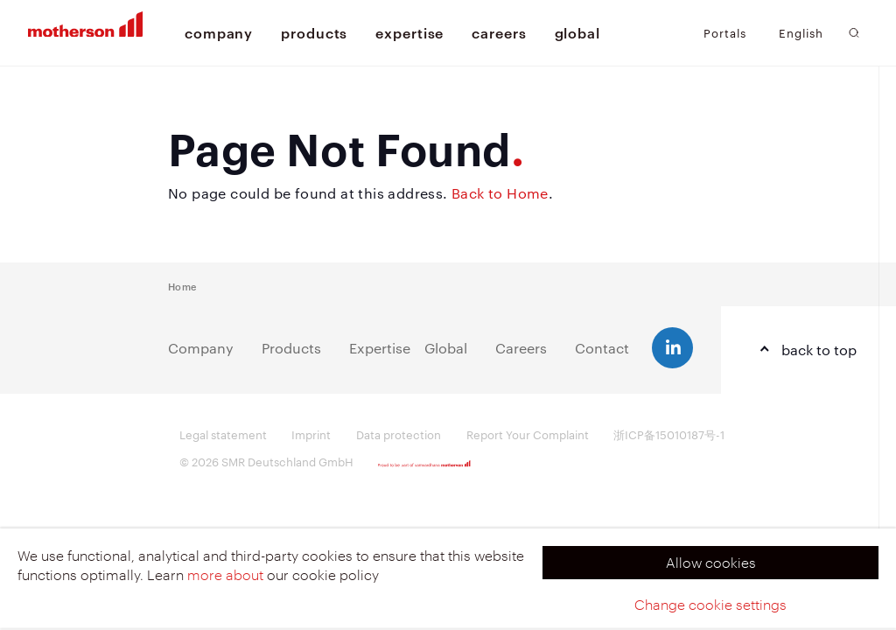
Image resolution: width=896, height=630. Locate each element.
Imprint (311, 434)
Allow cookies (711, 562)
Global (445, 348)
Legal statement (223, 434)
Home (182, 285)
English (801, 32)
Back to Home (500, 193)
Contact (602, 348)
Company (201, 348)
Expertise (379, 348)
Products (291, 348)
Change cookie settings (710, 604)
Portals (725, 32)
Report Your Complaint (527, 434)
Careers (521, 348)
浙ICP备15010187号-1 (668, 434)
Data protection (398, 434)
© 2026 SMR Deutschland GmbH (266, 461)
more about (225, 574)
